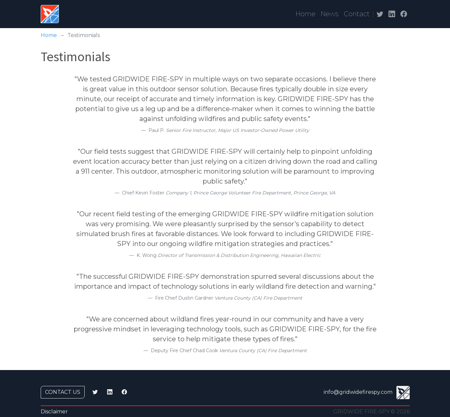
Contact (357, 14)
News (330, 14)
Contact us (62, 392)
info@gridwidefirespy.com (358, 392)
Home (305, 14)
